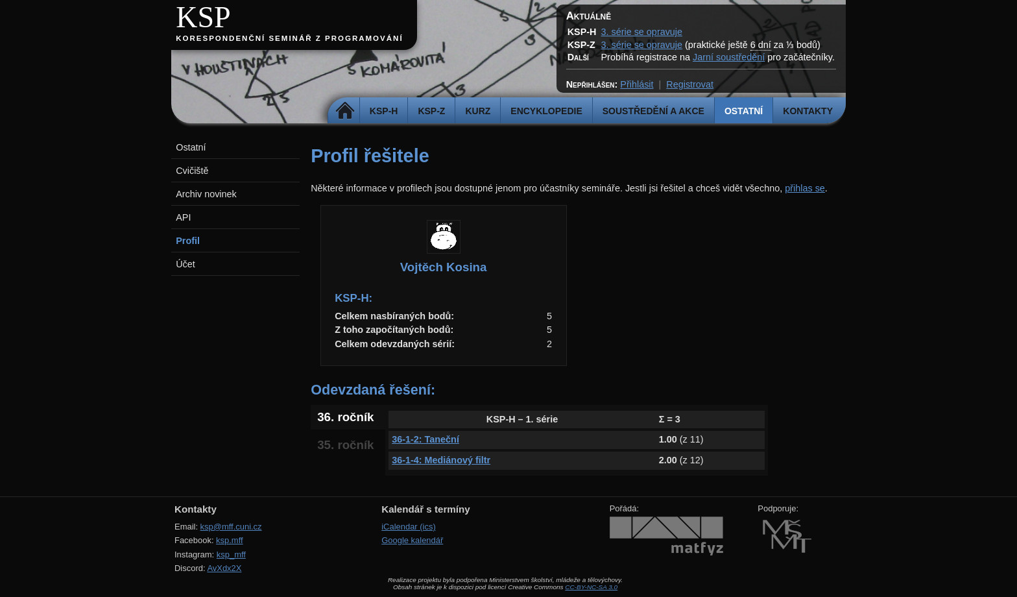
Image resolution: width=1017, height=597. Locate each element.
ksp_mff (231, 554)
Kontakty (808, 111)
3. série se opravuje (641, 32)
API (183, 217)
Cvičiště (192, 170)
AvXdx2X (224, 568)
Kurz (477, 111)
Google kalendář (412, 540)
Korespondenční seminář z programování (289, 38)
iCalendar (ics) (408, 526)
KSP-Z (431, 111)
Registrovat (689, 84)
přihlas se (805, 188)
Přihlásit (636, 84)
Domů (345, 111)
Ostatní (743, 111)
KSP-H (384, 111)
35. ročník (345, 445)
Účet (185, 264)
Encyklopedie (546, 111)
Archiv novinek (206, 194)
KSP (203, 17)
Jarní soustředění (729, 57)
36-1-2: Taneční (425, 439)
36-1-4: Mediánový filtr (441, 460)
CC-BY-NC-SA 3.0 (591, 587)
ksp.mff (229, 540)
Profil (188, 241)
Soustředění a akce (653, 111)
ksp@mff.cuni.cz (231, 526)
